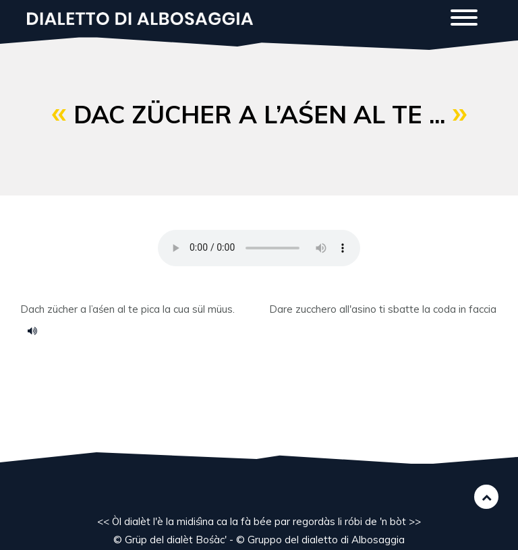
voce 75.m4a (37, 330)
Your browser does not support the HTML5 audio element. (259, 248)
